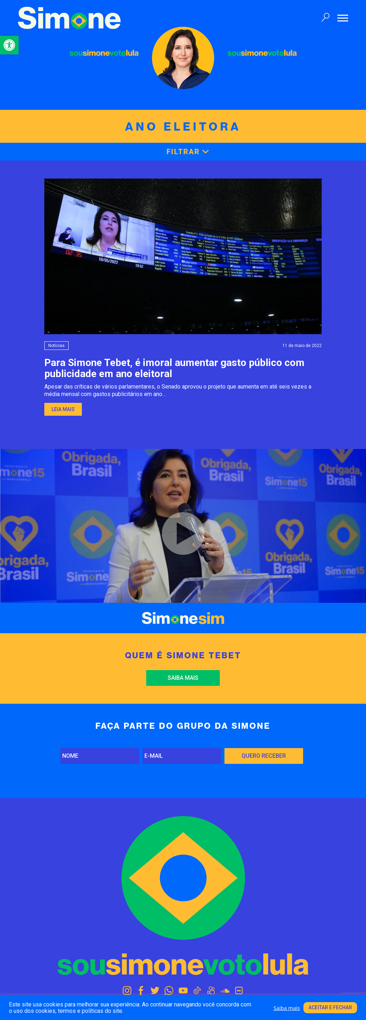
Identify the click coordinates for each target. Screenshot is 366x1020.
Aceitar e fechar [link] (330, 1007)
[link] (9, 45)
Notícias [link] (56, 345)
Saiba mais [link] (183, 677)
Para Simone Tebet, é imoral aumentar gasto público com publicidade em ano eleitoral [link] (174, 368)
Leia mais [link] (63, 409)
